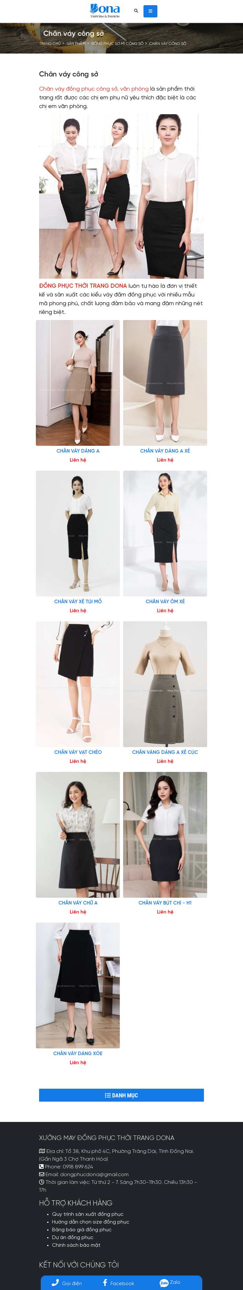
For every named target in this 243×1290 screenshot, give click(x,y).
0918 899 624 (78, 1167)
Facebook (118, 1283)
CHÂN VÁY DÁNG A (78, 451)
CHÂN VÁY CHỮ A (78, 903)
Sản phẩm (76, 44)
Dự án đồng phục (72, 1237)
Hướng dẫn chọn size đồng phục (90, 1222)
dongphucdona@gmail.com (94, 1174)
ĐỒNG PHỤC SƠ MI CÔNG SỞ (117, 44)
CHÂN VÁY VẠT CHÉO (78, 752)
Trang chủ (50, 44)
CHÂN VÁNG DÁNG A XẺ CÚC (165, 752)
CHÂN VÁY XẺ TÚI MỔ (78, 602)
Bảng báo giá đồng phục (81, 1230)
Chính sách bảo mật (76, 1245)
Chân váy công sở (167, 44)
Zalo (170, 1282)
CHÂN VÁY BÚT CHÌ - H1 (165, 903)
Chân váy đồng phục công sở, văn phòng (94, 89)
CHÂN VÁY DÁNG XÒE (77, 1053)
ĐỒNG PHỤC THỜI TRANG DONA (83, 286)
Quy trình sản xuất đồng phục (87, 1214)
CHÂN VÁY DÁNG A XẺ (165, 451)
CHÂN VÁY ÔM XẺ (165, 602)
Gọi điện (67, 1283)
